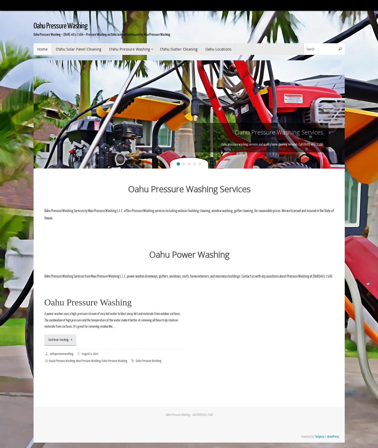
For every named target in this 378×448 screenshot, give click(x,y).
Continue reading (61, 340)
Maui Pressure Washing (88, 361)
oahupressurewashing (61, 354)
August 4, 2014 (90, 354)
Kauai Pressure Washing (62, 361)
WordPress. (333, 437)
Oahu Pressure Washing (60, 26)
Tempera (319, 437)
